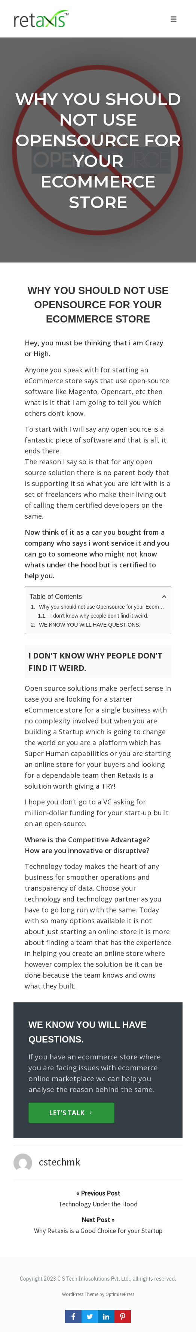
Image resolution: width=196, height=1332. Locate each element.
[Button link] (71, 1112)
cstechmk (59, 1161)
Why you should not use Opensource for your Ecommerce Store (98, 150)
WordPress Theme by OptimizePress (98, 1294)
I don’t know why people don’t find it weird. (99, 616)
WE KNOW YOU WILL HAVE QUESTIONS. (89, 625)
